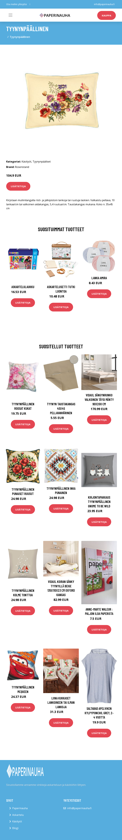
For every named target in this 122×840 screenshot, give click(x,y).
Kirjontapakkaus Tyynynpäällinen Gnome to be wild (99, 501)
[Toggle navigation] (10, 15)
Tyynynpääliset (42, 161)
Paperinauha (20, 808)
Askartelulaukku (22, 287)
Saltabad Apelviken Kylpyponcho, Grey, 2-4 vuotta (99, 712)
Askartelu (18, 815)
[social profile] (30, 4)
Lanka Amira (99, 278)
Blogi (15, 828)
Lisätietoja (18, 186)
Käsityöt (26, 161)
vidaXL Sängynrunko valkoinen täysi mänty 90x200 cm (99, 399)
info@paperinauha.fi (104, 4)
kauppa (106, 15)
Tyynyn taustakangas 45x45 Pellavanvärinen (61, 408)
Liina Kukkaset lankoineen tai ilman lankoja (61, 702)
